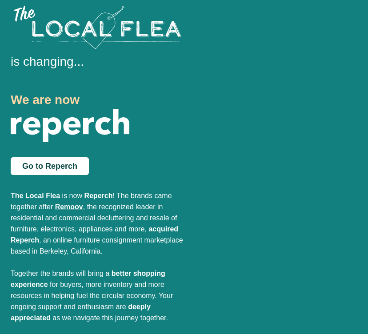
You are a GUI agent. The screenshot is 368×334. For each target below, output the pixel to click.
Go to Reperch (49, 166)
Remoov (69, 207)
